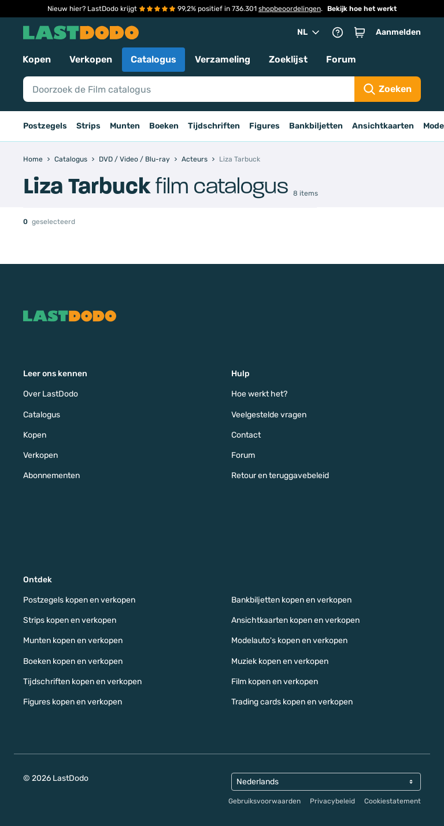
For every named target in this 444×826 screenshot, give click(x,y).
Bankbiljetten (316, 126)
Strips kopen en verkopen (69, 620)
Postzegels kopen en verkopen (79, 600)
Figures (264, 126)
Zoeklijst (288, 59)
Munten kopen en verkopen (73, 640)
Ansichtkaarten (383, 126)
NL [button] (309, 32)
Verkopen (90, 59)
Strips (88, 126)
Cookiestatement (392, 801)
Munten (125, 126)
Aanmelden (398, 32)
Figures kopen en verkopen (72, 702)
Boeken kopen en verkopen (73, 661)
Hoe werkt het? (259, 394)
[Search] (188, 89)
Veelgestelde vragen (268, 415)
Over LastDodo (50, 394)
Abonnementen (51, 475)
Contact (246, 435)
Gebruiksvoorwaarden (264, 801)
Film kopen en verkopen (274, 682)
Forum (341, 59)
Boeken (164, 126)
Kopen (37, 59)
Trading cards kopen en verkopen (292, 702)
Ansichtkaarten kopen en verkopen (295, 620)
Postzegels (45, 126)
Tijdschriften (214, 126)
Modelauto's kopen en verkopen (289, 640)
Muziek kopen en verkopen (279, 661)
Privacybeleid (332, 801)
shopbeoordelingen (289, 9)
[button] (359, 32)
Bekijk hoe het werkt (362, 9)
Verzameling (222, 59)
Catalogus (153, 59)
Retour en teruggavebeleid (280, 475)
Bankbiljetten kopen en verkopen (291, 600)
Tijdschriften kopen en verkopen (82, 682)
